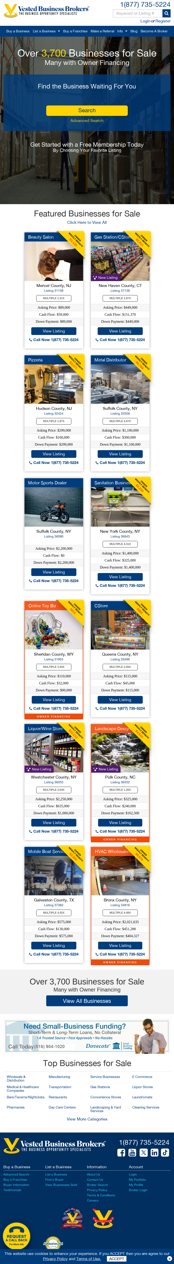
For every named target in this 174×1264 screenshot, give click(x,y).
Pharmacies (16, 1107)
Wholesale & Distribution (16, 1078)
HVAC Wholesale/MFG (117, 851)
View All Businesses (87, 1001)
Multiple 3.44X (54, 667)
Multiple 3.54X (54, 789)
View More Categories (87, 1119)
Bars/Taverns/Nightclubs (26, 1097)
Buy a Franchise (75, 31)
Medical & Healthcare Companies (23, 1088)
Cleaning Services (146, 1107)
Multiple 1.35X (120, 789)
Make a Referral (102, 31)
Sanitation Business (113, 482)
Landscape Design (113, 728)
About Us (93, 1174)
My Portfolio (137, 1179)
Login (145, 21)
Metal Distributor (110, 359)
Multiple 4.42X (54, 912)
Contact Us (95, 1179)
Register (163, 21)
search (87, 110)
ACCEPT (116, 1259)
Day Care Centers (62, 1107)
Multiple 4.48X (120, 912)
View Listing (54, 331)
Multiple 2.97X (120, 298)
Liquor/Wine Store (45, 728)
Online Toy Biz (42, 605)
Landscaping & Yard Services (105, 1109)
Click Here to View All (87, 222)
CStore (101, 605)
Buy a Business (18, 31)
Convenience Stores (105, 1097)
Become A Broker (154, 31)
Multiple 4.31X (120, 544)
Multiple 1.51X (54, 298)
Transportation (60, 1087)
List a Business (44, 31)
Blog (134, 31)
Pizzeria (35, 359)
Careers (93, 1200)
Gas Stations (100, 1087)
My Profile (136, 1185)
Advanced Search (87, 120)
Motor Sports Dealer (47, 482)
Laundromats (142, 1097)
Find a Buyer (54, 1179)
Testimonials (12, 1190)
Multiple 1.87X (54, 421)
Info (120, 31)
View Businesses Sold (61, 1185)
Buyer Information (16, 1185)
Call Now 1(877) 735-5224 (53, 339)
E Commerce (142, 1077)
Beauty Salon (41, 236)
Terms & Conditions (101, 1195)
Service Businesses (105, 1077)
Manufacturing (59, 1077)
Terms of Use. (88, 1259)
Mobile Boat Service (47, 851)
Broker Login (138, 1190)
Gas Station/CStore (113, 236)
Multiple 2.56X (120, 667)
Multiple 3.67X (120, 421)
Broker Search (97, 1185)
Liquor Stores (142, 1087)
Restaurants (58, 1097)
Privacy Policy (97, 1190)
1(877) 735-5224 (145, 4)
